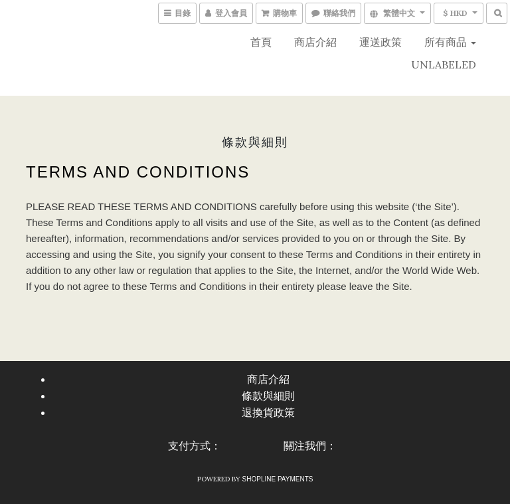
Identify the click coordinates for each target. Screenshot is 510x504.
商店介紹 (315, 42)
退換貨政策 (268, 412)
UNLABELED (443, 64)
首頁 (261, 42)
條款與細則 (268, 396)
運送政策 (380, 42)
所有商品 (450, 42)
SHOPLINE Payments (277, 479)
